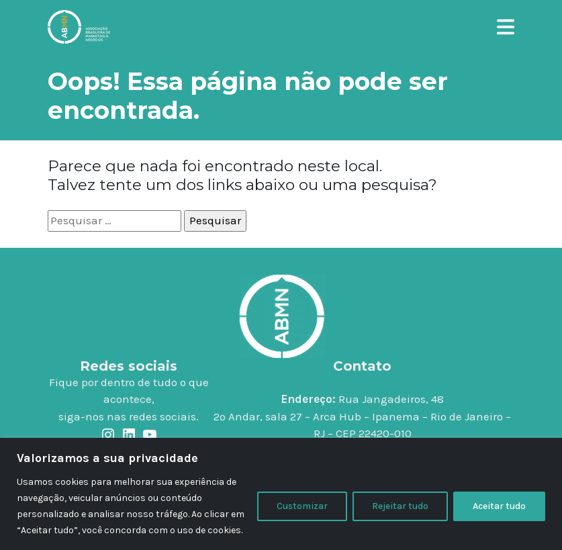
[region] (281, 494)
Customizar (302, 506)
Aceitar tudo (499, 506)
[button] (505, 25)
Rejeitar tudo (400, 506)
